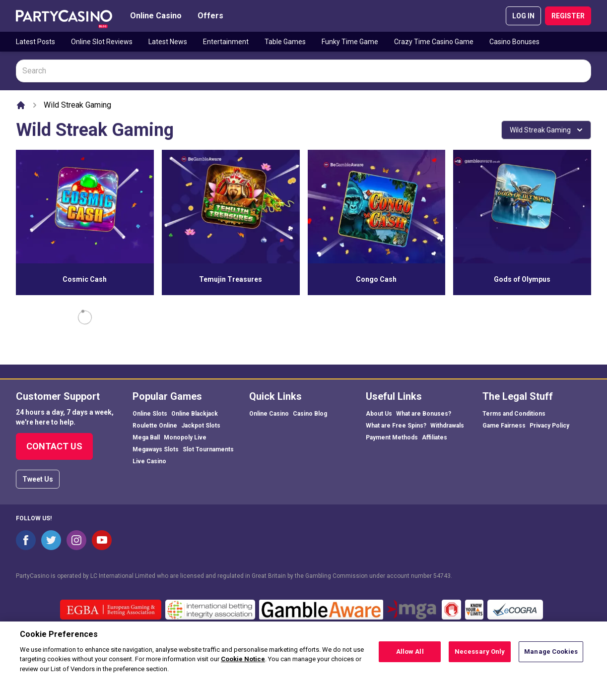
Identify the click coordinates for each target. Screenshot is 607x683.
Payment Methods (392, 437)
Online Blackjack (194, 413)
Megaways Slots (156, 449)
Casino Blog (310, 413)
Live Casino (149, 461)
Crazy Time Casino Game (433, 42)
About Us (379, 413)
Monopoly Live (185, 437)
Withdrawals (447, 425)
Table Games (285, 42)
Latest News (167, 42)
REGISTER (568, 16)
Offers (210, 15)
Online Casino (156, 15)
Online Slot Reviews (102, 42)
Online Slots (150, 413)
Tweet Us (37, 479)
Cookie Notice (243, 665)
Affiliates (434, 437)
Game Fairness (504, 425)
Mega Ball (146, 437)
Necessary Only (480, 657)
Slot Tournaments (208, 449)
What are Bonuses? (423, 413)
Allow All (410, 657)
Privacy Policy (549, 425)
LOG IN (523, 16)
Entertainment (226, 42)
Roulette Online (155, 425)
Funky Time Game (350, 42)
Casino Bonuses (514, 42)
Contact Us (54, 446)
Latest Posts (35, 42)
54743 (442, 575)
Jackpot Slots (200, 425)
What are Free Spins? (396, 425)
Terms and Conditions (513, 413)
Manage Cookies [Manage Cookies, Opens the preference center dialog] (551, 657)
